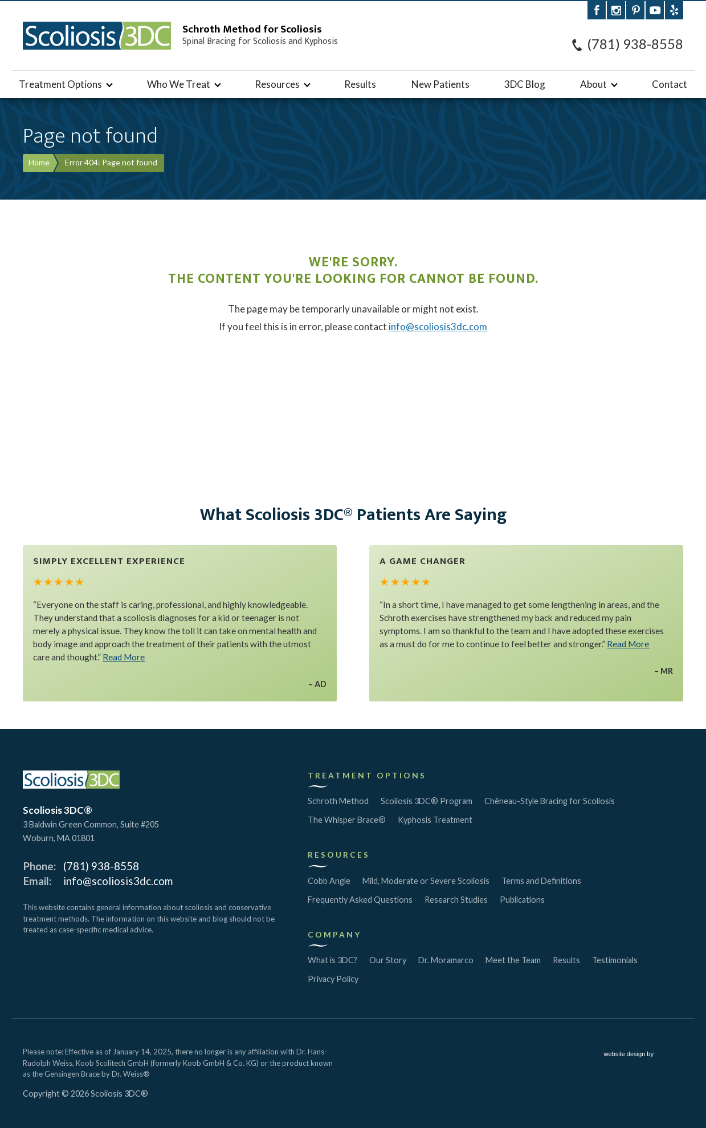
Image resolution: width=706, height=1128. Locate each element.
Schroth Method (338, 801)
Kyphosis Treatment (435, 820)
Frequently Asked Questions (360, 899)
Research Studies (456, 899)
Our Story (387, 960)
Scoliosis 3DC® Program (426, 801)
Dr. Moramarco (446, 960)
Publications (522, 899)
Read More (124, 657)
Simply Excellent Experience (109, 561)
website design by (644, 1055)
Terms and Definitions (541, 881)
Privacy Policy (333, 979)
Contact (669, 84)
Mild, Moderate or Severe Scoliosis (425, 881)
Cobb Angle (329, 881)
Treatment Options (60, 84)
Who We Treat (178, 84)
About (593, 84)
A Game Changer (422, 561)
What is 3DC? (332, 960)
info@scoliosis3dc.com (438, 326)
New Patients (440, 84)
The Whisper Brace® (347, 820)
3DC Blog (524, 84)
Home (39, 162)
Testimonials (615, 960)
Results (360, 84)
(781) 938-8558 (635, 44)
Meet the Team (513, 960)
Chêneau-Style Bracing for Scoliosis (549, 801)
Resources (277, 84)
